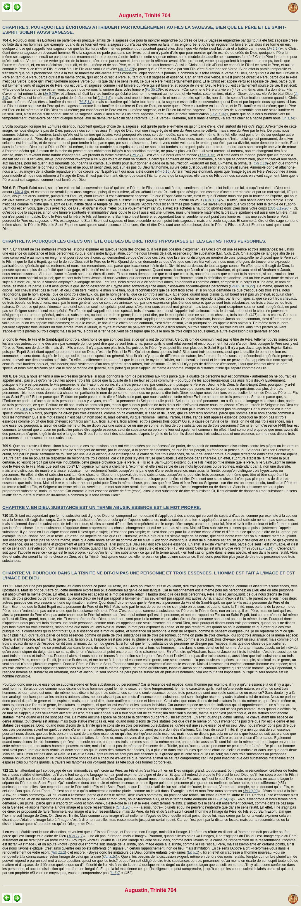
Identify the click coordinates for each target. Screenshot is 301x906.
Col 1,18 (260, 163)
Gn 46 (235, 286)
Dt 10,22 (247, 286)
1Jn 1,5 (104, 98)
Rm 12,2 (58, 852)
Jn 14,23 (225, 799)
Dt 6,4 (26, 409)
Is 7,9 (115, 873)
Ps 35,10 (153, 89)
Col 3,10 (109, 856)
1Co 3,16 (211, 200)
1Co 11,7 (75, 836)
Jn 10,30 (250, 791)
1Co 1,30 (218, 114)
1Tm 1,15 (206, 155)
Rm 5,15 (162, 171)
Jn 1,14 (273, 49)
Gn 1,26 (123, 807)
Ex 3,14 (266, 548)
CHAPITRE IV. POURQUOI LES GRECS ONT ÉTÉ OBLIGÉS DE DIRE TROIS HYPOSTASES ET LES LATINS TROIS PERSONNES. (134, 240)
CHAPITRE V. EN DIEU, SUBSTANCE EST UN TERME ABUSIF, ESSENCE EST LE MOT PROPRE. (101, 507)
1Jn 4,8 (20, 192)
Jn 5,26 (50, 94)
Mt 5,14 (85, 102)
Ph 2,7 (136, 155)
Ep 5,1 (193, 852)
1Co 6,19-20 (278, 208)
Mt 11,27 (126, 69)
